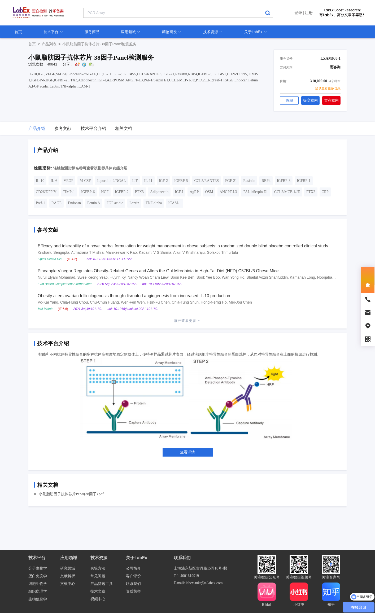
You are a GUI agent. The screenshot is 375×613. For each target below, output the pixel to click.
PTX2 (310, 192)
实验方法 (97, 568)
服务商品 (92, 32)
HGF (104, 192)
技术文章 (97, 591)
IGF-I (179, 192)
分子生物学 (37, 568)
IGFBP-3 (283, 181)
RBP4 (265, 181)
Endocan (74, 203)
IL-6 (54, 181)
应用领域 (131, 32)
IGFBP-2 (121, 192)
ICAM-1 (174, 203)
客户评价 (133, 576)
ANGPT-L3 (228, 192)
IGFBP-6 (88, 192)
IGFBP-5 (181, 181)
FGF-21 (231, 181)
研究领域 (67, 568)
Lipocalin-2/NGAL (111, 181)
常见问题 (97, 576)
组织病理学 (37, 591)
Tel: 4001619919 (186, 576)
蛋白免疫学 (37, 576)
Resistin (249, 181)
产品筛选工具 (101, 584)
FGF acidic (115, 203)
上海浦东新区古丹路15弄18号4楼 (201, 568)
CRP (325, 192)
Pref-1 (40, 203)
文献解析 (67, 576)
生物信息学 (37, 599)
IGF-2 (163, 181)
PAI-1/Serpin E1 (255, 192)
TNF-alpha (154, 203)
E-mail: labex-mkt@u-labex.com (198, 583)
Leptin (134, 203)
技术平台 (53, 32)
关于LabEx (255, 32)
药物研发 (172, 32)
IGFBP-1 (303, 181)
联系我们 (133, 584)
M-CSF (85, 181)
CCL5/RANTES (206, 181)
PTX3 (139, 192)
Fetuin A (93, 203)
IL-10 (40, 181)
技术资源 (213, 32)
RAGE (56, 203)
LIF (135, 181)
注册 (309, 12)
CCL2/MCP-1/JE (287, 192)
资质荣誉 (133, 591)
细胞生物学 (37, 584)
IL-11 (148, 181)
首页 (18, 32)
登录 (298, 12)
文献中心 (67, 584)
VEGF (68, 181)
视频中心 (97, 599)
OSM (209, 192)
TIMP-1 (69, 192)
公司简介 (133, 568)
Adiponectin (159, 192)
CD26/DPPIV (46, 192)
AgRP (194, 192)
